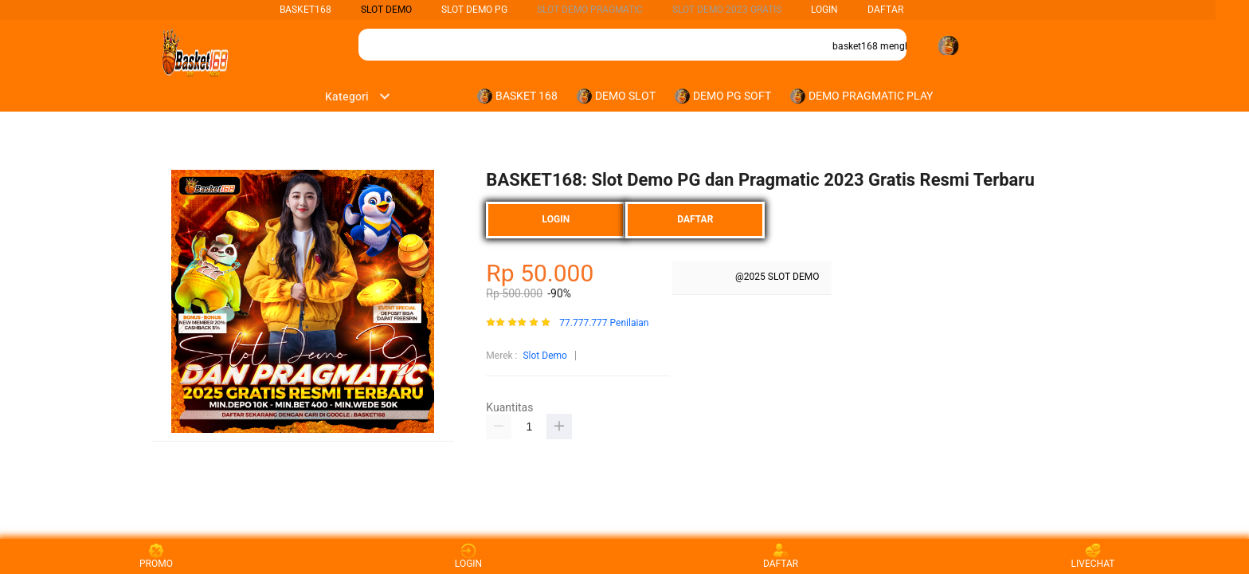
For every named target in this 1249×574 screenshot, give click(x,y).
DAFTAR (885, 9)
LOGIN (824, 9)
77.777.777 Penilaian (603, 323)
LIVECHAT (1093, 556)
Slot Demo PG (474, 9)
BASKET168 (305, 9)
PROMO (156, 556)
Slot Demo (544, 355)
